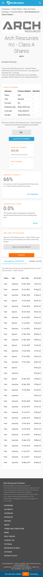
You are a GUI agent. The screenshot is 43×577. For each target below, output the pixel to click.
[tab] (14, 261)
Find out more (34, 574)
